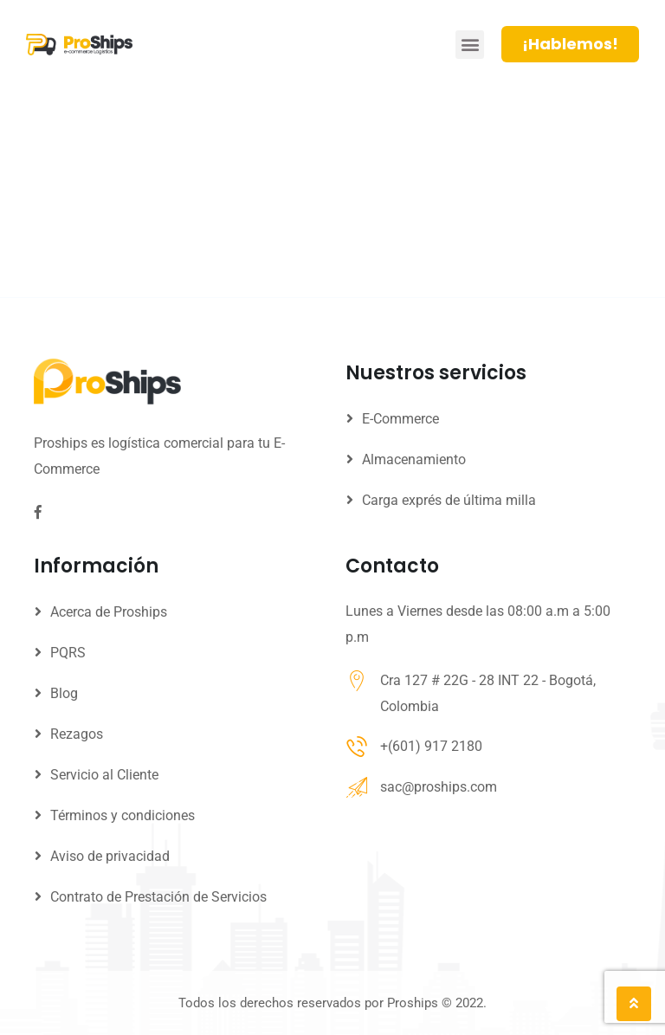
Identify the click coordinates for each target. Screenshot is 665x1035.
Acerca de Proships (108, 612)
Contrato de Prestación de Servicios (158, 897)
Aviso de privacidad (110, 856)
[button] (469, 44)
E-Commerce (400, 419)
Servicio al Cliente (104, 775)
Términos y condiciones (122, 815)
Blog (64, 693)
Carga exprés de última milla (449, 500)
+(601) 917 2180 (431, 746)
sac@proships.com (438, 787)
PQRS (68, 652)
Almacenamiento (414, 459)
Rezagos (76, 734)
